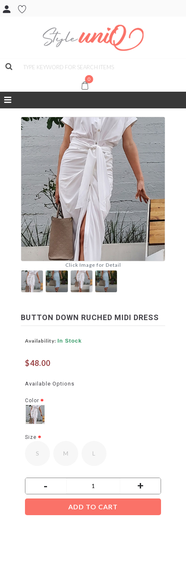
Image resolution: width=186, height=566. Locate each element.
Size (31, 437)
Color (32, 400)
